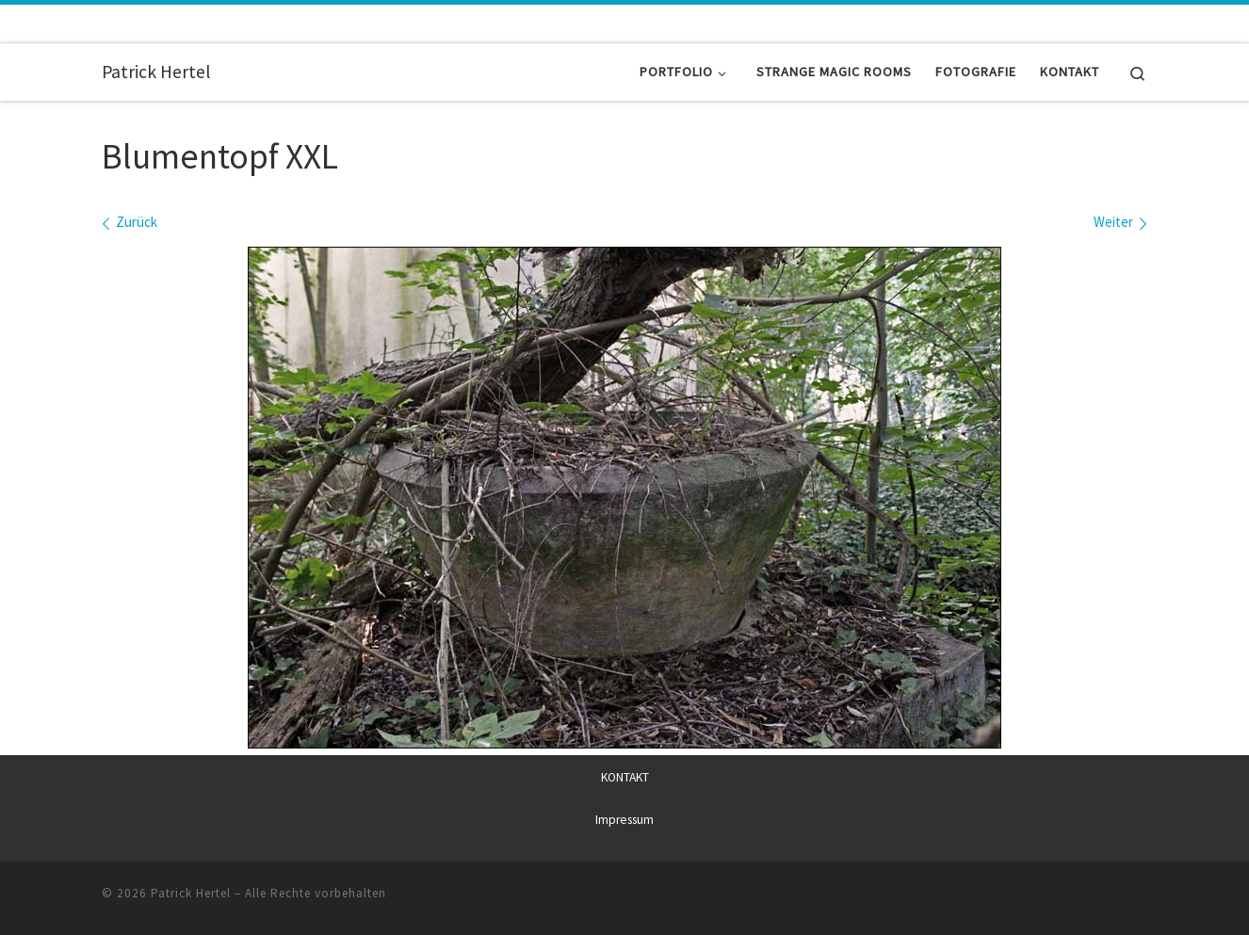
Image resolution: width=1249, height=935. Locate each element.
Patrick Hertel (191, 892)
